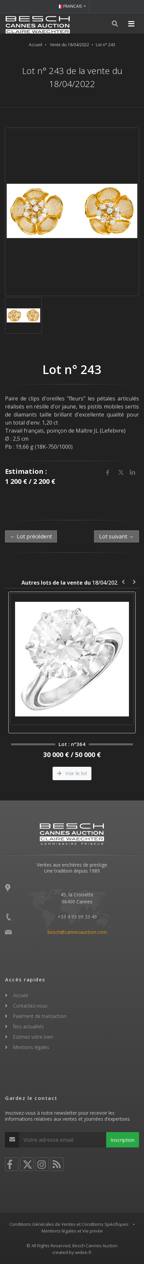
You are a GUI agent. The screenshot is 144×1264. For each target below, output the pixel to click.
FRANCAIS (70, 6)
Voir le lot (72, 773)
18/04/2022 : (72, 582)
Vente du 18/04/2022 (69, 45)
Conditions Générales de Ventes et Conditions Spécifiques (69, 1224)
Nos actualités (28, 1026)
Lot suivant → (116, 536)
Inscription (123, 1139)
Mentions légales (31, 1047)
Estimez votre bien (33, 1037)
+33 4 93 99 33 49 (77, 916)
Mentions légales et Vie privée (72, 1231)
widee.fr (83, 1252)
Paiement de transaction (39, 1016)
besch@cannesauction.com (77, 932)
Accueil (35, 45)
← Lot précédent (31, 536)
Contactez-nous (30, 1005)
